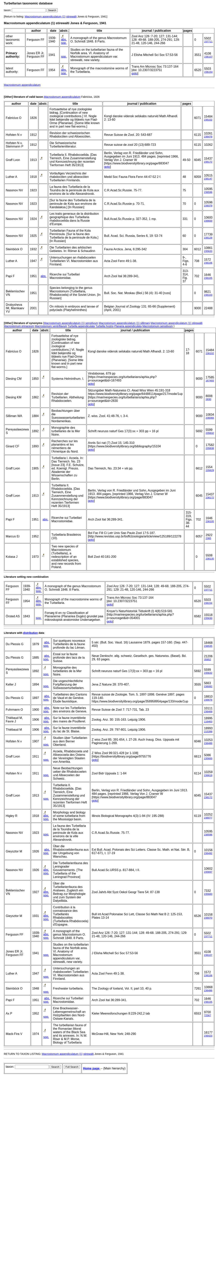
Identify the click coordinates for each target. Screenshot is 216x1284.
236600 (208, 220)
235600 (208, 758)
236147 (208, 178)
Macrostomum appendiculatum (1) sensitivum (71, 323)
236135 (210, 558)
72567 (207, 1015)
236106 (208, 262)
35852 (207, 659)
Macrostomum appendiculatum (22, 84)
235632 (210, 433)
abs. (64, 39)
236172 (208, 161)
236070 (208, 917)
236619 (208, 775)
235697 (208, 871)
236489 (208, 743)
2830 (208, 399)
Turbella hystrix (104, 326)
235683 (208, 894)
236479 (208, 136)
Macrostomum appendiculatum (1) (45, 16)
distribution (30, 632)
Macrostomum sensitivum (157, 326)
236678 (208, 699)
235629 (210, 470)
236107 (208, 56)
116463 (208, 721)
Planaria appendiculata (128, 326)
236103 (208, 294)
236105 (208, 278)
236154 (208, 71)
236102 (208, 119)
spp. (64, 43)
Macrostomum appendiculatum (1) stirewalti (177, 323)
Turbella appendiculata (81, 326)
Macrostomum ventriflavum (51, 326)
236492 (208, 853)
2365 (208, 538)
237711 (208, 41)
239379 (208, 205)
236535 (208, 646)
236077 (208, 817)
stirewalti (71, 16)
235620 (208, 251)
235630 (208, 618)
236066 (210, 417)
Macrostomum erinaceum (19, 326)
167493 (210, 380)
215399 (208, 731)
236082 (208, 686)
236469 (208, 711)
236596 (208, 192)
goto (134, 73)
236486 (208, 990)
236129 (208, 237)
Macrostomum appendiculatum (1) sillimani (124, 323)
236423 (208, 1035)
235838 (210, 448)
